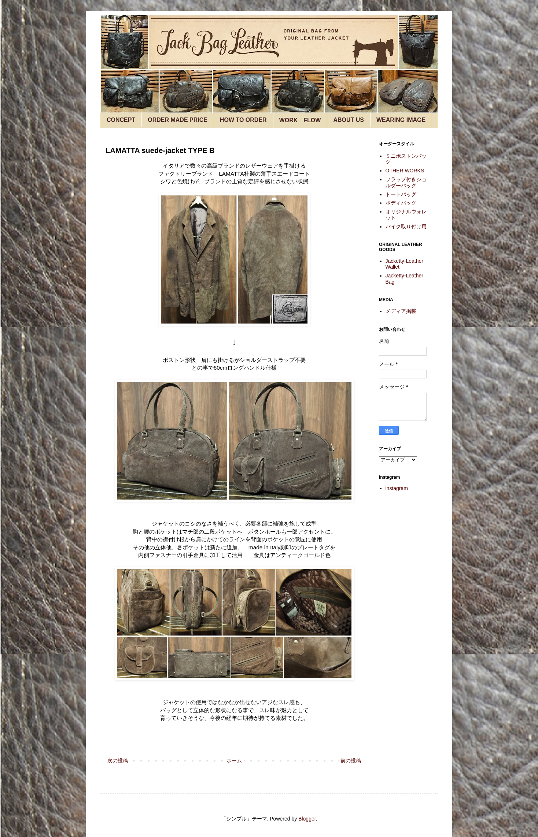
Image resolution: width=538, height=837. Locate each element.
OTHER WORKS (405, 170)
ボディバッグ (401, 203)
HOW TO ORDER (243, 120)
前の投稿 (350, 760)
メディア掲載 (401, 311)
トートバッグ (401, 194)
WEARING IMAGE (400, 120)
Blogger (307, 819)
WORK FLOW (300, 120)
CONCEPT (121, 120)
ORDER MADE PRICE (177, 120)
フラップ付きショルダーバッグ (406, 182)
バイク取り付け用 (406, 226)
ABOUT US (348, 120)
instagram (397, 488)
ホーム (234, 760)
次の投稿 (117, 760)
